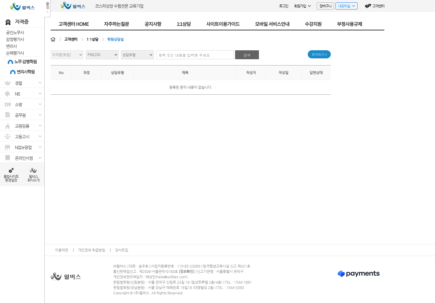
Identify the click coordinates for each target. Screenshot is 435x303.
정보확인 (186, 271)
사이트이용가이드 (223, 23)
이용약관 (61, 250)
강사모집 (121, 250)
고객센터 (378, 6)
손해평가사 (15, 53)
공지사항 (153, 23)
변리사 (11, 46)
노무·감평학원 (25, 61)
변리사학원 (26, 71)
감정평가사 (15, 39)
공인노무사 (15, 32)
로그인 (283, 6)
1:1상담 (184, 23)
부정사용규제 (349, 23)
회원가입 (302, 6)
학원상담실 (115, 39)
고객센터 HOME (73, 23)
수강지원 (313, 23)
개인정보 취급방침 (91, 250)
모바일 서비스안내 (272, 23)
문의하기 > (319, 54)
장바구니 (325, 6)
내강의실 (345, 7)
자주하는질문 (116, 23)
